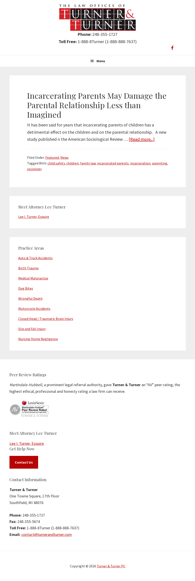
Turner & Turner (97, 17)
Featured (52, 157)
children (72, 163)
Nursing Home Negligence (38, 339)
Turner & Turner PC (111, 566)
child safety (56, 163)
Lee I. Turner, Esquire (33, 216)
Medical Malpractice (33, 278)
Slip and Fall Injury (32, 329)
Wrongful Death (30, 298)
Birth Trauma (28, 268)
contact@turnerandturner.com (46, 534)
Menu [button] (101, 61)
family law (88, 163)
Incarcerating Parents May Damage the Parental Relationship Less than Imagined (97, 105)
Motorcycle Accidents (34, 308)
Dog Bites (25, 288)
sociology (34, 169)
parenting (159, 163)
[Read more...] (142, 139)
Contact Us (24, 462)
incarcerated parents (113, 163)
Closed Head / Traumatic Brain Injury (45, 318)
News (64, 157)
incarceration (140, 163)
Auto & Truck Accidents (35, 258)
